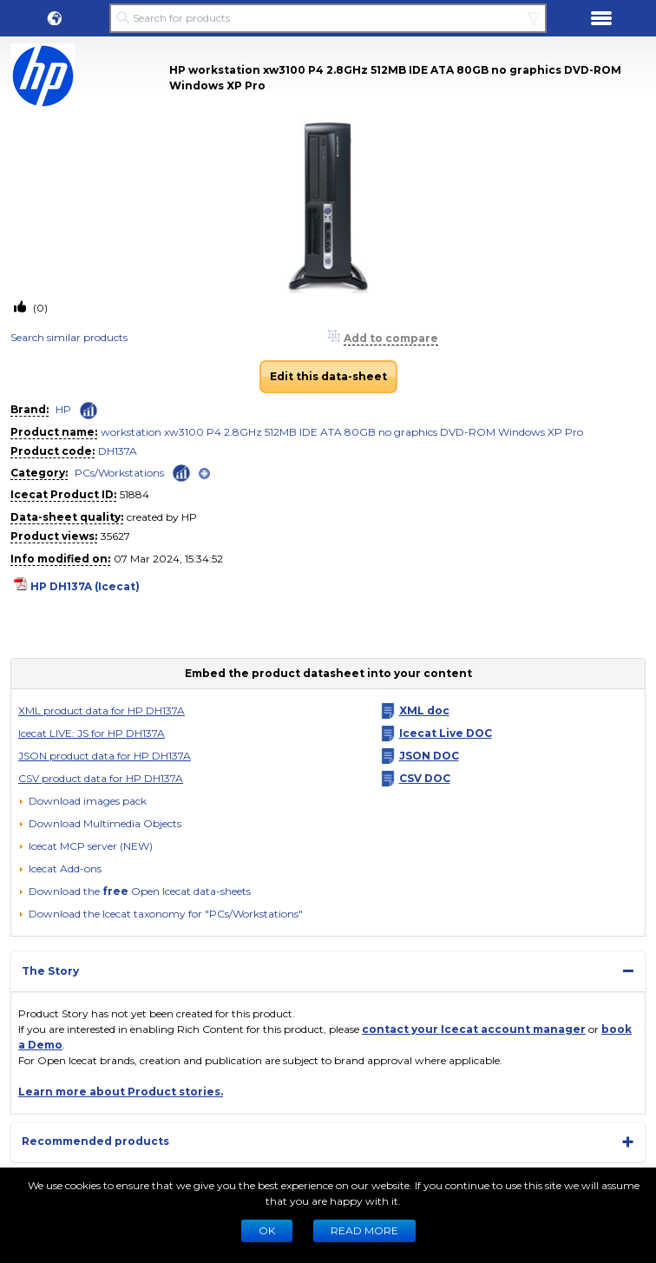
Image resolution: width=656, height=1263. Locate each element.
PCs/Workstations (119, 472)
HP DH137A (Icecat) (85, 586)
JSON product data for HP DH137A (104, 755)
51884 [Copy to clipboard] (134, 494)
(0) (39, 307)
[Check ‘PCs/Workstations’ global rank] (181, 471)
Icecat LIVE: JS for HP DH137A (91, 733)
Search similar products (69, 337)
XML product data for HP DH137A (101, 710)
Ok (267, 1230)
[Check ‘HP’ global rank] (88, 410)
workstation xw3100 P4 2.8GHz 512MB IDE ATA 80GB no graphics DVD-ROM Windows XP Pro (342, 431)
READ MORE (364, 1230)
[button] (54, 18)
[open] (204, 473)
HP (63, 409)
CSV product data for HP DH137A (100, 778)
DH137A (117, 450)
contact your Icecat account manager (474, 1029)
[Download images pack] (82, 801)
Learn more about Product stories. (120, 1091)
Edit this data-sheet (328, 376)
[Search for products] (328, 18)
